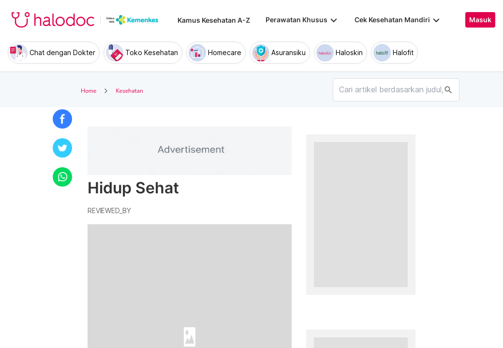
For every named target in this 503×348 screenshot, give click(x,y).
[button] (62, 118)
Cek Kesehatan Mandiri (398, 20)
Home (88, 91)
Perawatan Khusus (302, 20)
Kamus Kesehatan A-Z (214, 20)
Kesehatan (129, 91)
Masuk (480, 20)
